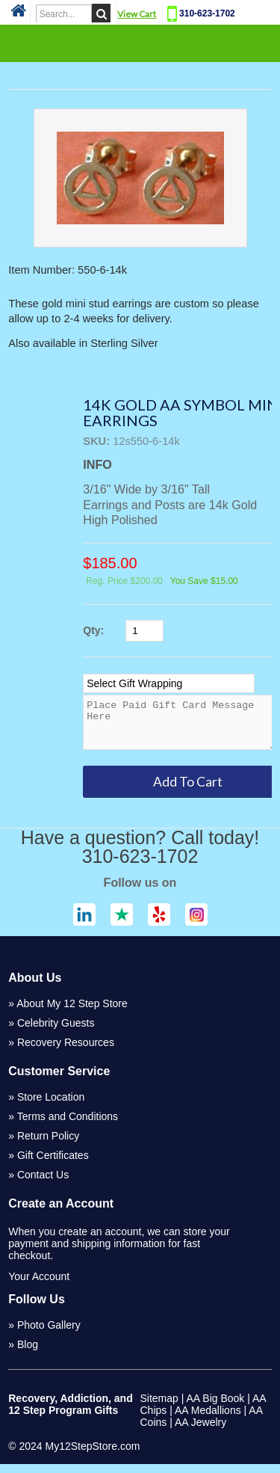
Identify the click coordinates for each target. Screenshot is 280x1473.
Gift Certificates (53, 1164)
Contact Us (43, 1184)
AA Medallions (208, 1419)
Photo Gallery (49, 1334)
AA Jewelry (200, 1431)
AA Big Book (216, 1407)
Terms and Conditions (67, 1125)
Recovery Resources (65, 1051)
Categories (140, 42)
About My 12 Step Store (72, 1012)
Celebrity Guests (55, 1032)
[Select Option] (169, 683)
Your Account (38, 1285)
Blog (27, 1353)
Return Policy (48, 1145)
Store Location (50, 1106)
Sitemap (159, 1407)
